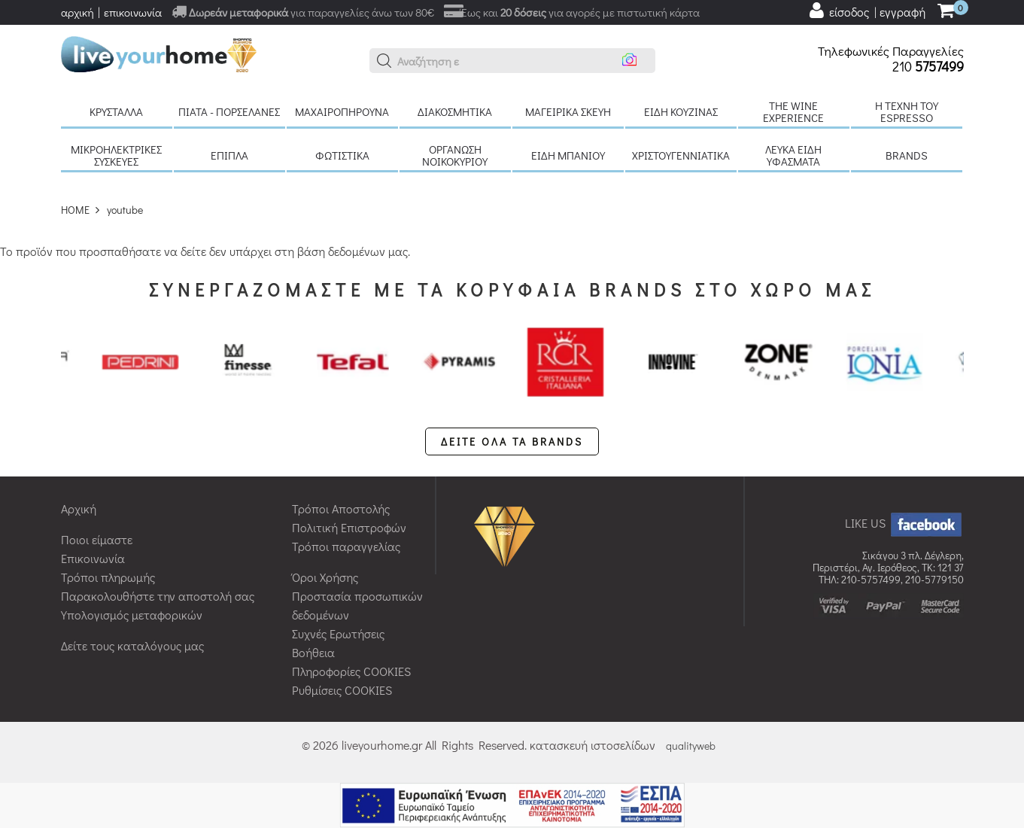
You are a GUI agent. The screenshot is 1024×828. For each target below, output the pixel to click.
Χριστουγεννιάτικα (681, 155)
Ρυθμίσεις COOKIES (342, 690)
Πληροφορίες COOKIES (351, 671)
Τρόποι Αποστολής (341, 508)
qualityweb (691, 745)
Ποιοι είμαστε (96, 539)
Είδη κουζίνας (681, 111)
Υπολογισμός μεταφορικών (131, 615)
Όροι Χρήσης (325, 577)
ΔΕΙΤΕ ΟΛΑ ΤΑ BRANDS (512, 441)
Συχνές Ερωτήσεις (338, 633)
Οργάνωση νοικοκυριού (455, 155)
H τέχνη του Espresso (906, 111)
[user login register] (866, 11)
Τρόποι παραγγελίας (346, 546)
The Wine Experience (793, 111)
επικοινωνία (133, 12)
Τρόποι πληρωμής (108, 577)
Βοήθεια (313, 652)
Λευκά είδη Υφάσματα (793, 155)
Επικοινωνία (93, 558)
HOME (75, 209)
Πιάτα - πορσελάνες (229, 111)
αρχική (77, 12)
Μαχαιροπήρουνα (342, 111)
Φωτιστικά (342, 155)
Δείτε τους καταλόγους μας (132, 645)
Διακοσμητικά (455, 111)
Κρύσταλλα (116, 111)
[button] (384, 60)
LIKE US (904, 523)
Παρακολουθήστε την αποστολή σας (157, 596)
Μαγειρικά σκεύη (568, 111)
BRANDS (907, 155)
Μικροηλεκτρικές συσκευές (116, 155)
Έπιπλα (229, 155)
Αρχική (78, 508)
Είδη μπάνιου (568, 155)
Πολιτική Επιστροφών (349, 527)
